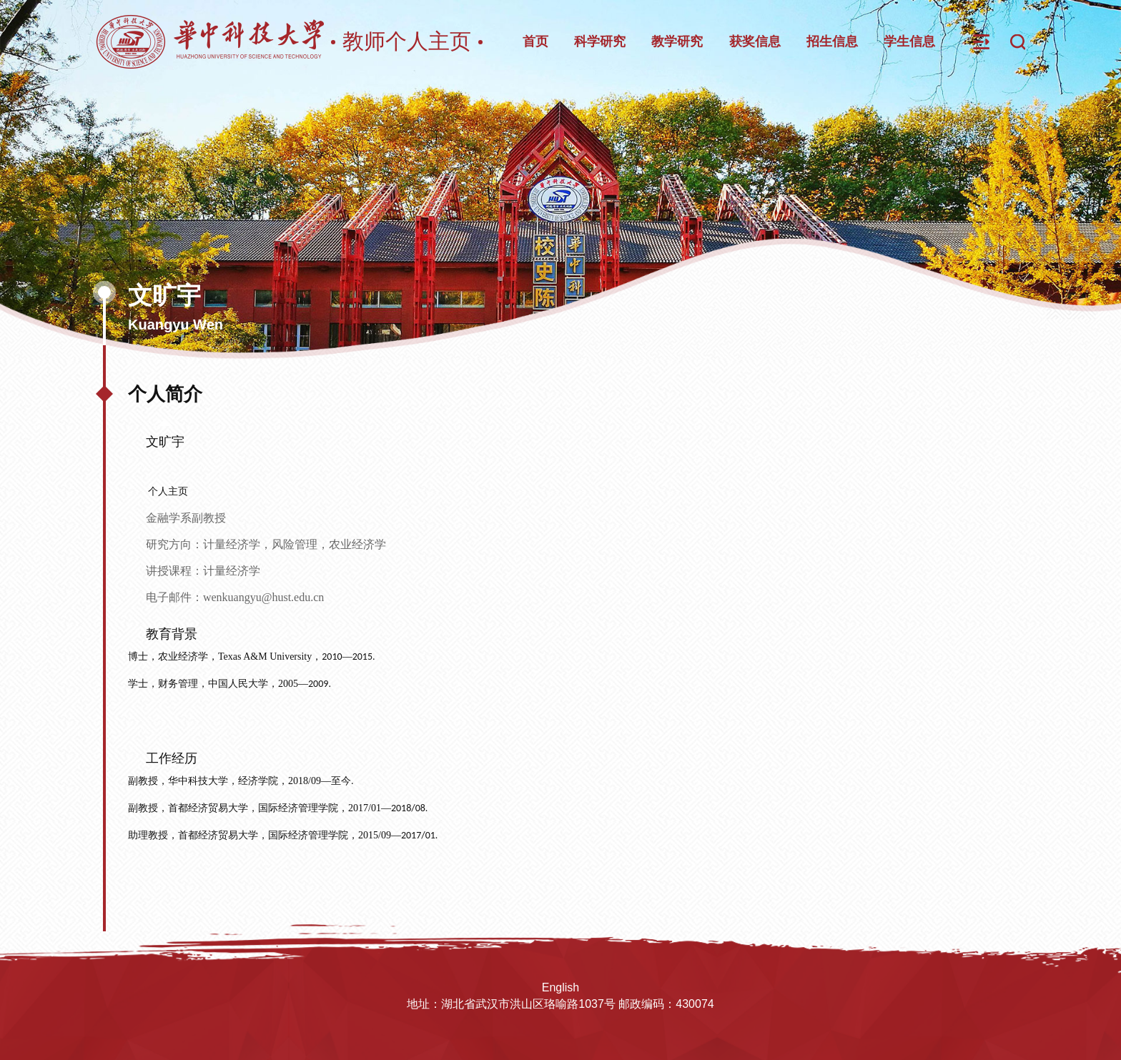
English (560, 987)
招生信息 (832, 41)
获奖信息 (755, 41)
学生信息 (909, 41)
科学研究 (600, 41)
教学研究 (677, 41)
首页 (535, 41)
